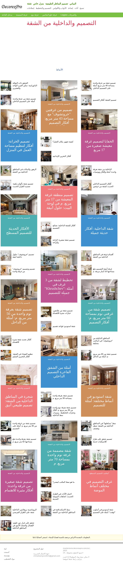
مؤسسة (7, 556)
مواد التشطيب (9, 559)
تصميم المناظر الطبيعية (56, 3)
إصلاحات (30, 8)
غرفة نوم (34, 15)
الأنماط (59, 69)
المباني (73, 3)
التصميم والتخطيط (43, 8)
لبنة (5, 549)
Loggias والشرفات (68, 15)
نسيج (82, 8)
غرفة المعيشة (21, 15)
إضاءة (70, 8)
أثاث (76, 8)
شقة (29, 3)
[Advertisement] (61, 45)
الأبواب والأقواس (60, 8)
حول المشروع (39, 549)
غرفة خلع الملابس (49, 15)
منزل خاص (38, 3)
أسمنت (6, 552)
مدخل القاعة (7, 15)
